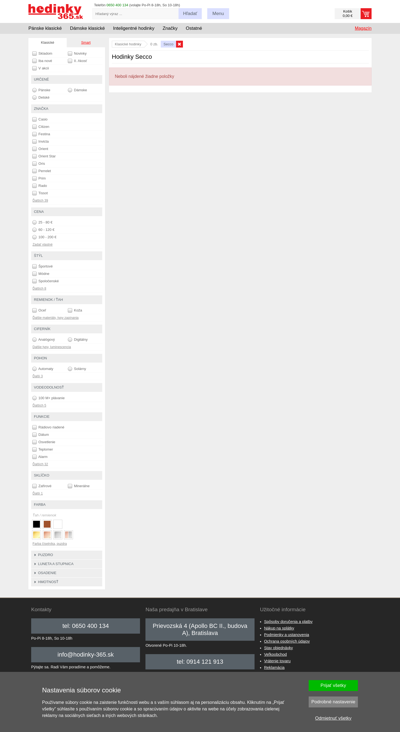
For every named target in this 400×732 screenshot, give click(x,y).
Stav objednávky (278, 648)
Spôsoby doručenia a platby (288, 621)
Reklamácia (274, 667)
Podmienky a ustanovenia (286, 635)
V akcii (40, 68)
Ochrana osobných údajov (287, 641)
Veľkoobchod (275, 654)
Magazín (363, 28)
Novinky (77, 53)
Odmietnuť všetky (333, 718)
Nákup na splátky (279, 628)
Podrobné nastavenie (333, 701)
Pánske (41, 90)
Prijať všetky (333, 685)
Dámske (77, 90)
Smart (86, 42)
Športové (42, 266)
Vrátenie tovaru (277, 661)
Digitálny (77, 339)
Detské (40, 97)
